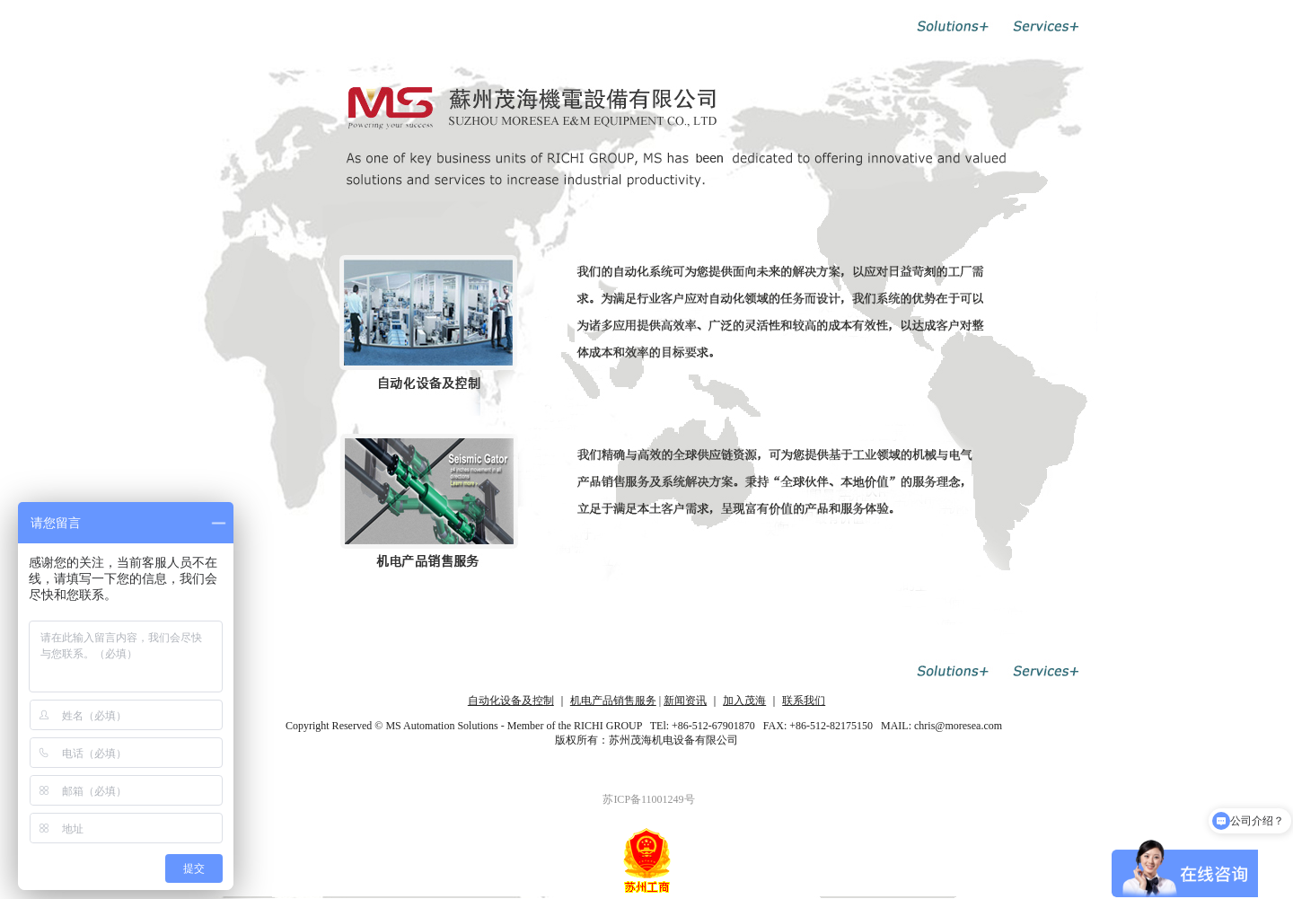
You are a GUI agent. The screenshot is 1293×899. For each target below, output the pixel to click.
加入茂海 (744, 700)
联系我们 (803, 700)
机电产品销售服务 (613, 700)
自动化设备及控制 (511, 700)
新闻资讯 (685, 700)
